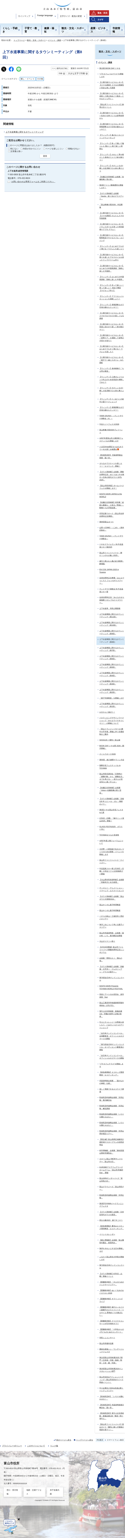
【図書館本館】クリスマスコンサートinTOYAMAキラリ (111, 1322)
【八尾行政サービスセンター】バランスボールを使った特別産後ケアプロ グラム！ (111, 226)
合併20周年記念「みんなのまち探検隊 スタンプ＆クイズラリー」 (111, 600)
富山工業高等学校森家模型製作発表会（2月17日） (111, 1004)
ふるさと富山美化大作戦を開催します (111, 1258)
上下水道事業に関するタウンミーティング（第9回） (111, 632)
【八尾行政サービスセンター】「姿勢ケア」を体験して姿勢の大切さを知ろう (111, 338)
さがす (101, 19)
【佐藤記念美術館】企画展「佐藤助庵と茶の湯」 (111, 178)
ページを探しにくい (55, 149)
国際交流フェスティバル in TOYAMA (109, 766)
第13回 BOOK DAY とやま (109, 68)
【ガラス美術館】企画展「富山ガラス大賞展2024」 (111, 897)
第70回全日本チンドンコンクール (111, 979)
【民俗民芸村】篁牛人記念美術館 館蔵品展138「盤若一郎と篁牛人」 (111, 1416)
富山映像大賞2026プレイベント (111, 431)
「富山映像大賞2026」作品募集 (111, 206)
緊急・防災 (103, 13)
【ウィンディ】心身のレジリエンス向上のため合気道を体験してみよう (111, 379)
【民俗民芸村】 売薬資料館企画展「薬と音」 (111, 456)
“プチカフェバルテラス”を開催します (111, 75)
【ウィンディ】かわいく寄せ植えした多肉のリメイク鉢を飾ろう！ (111, 157)
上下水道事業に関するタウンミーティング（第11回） (111, 615)
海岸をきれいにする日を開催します (111, 1249)
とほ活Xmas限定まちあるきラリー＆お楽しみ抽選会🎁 (111, 448)
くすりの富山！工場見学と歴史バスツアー (111, 917)
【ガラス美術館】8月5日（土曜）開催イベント (110, 1275)
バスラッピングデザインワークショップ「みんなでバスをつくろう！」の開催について (111, 720)
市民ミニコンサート (107, 1338)
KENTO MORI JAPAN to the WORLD (110, 495)
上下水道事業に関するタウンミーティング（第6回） (111, 657)
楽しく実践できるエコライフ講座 (111, 1090)
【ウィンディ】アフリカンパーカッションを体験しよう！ (111, 297)
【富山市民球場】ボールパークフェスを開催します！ (111, 487)
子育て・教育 (30, 30)
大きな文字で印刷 (76, 73)
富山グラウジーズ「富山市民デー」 (111, 1188)
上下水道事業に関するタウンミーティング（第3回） (111, 682)
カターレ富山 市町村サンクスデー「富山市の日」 (111, 1160)
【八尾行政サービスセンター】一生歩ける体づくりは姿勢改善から (111, 115)
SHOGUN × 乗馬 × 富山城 (109, 740)
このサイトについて (36, 1446)
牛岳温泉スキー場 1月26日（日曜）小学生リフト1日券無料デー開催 (111, 871)
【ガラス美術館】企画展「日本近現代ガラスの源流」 (111, 1213)
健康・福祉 (49, 30)
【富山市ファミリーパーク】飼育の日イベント (111, 105)
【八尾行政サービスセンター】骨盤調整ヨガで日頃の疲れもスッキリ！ (111, 126)
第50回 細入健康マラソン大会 (111, 760)
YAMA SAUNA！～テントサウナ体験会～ (111, 537)
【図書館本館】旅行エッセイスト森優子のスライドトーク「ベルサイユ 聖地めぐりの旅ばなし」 (111, 1311)
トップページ (19, 40)
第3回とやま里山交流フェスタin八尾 (111, 811)
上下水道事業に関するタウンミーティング (25, 132)
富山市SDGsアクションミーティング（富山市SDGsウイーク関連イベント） (111, 1379)
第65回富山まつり (106, 522)
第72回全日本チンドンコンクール (111, 1266)
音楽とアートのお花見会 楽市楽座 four (111, 995)
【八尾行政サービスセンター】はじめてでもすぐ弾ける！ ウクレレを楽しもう (111, 349)
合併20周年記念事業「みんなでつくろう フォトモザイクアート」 (111, 580)
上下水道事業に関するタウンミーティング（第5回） (111, 665)
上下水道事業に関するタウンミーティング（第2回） (111, 691)
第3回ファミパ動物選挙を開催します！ (111, 186)
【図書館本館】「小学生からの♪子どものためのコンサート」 (111, 1330)
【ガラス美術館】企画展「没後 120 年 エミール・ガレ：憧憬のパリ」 (111, 801)
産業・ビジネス (98, 30)
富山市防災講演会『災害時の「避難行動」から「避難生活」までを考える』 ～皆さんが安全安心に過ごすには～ (111, 778)
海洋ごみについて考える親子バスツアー (111, 926)
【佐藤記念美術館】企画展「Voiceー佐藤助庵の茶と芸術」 (110, 790)
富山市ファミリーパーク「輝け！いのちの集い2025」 (110, 554)
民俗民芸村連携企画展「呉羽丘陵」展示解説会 (111, 1098)
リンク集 (54, 1446)
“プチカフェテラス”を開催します (111, 1065)
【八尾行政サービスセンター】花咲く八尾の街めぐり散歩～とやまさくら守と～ (111, 96)
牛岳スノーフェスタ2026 (109, 424)
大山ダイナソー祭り (107, 941)
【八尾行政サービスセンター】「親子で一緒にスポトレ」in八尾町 (111, 360)
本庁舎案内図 (54, 1492)
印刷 (60, 73)
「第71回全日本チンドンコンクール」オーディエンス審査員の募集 (111, 1047)
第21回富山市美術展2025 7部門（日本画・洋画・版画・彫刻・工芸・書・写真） (111, 1360)
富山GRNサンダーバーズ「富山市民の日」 (111, 1179)
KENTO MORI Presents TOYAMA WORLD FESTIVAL (111, 987)
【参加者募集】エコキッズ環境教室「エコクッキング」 (111, 1073)
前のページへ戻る (63, 1440)
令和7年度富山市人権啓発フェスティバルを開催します (111, 439)
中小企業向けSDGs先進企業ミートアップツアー (111, 1389)
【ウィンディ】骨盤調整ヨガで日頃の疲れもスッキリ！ (111, 306)
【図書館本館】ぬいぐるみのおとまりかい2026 (111, 1291)
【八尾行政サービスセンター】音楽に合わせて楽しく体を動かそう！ (111, 326)
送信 (45, 156)
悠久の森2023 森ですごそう (111, 1220)
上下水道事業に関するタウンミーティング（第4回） (111, 674)
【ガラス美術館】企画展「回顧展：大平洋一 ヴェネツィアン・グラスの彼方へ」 (111, 969)
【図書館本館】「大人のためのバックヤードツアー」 (111, 1283)
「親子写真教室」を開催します (111, 698)
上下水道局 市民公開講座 (109, 608)
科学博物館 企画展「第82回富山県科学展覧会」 (111, 1151)
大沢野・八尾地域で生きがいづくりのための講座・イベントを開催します (111, 851)
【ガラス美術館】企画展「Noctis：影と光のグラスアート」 (111, 196)
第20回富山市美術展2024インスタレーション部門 (111, 1370)
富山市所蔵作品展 (106, 1343)
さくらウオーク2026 (107, 754)
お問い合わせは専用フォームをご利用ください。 (33, 182)
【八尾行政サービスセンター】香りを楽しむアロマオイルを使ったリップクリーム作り (111, 257)
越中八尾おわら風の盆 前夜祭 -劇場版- (111, 562)
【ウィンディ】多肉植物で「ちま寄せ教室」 (111, 369)
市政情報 (116, 30)
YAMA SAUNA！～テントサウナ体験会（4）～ (111, 417)
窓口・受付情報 (12, 1492)
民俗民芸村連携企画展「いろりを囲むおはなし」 (111, 1115)
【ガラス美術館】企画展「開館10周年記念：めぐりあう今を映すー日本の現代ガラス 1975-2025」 (111, 476)
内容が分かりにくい (32, 149)
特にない (14, 149)
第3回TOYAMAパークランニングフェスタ (111, 1205)
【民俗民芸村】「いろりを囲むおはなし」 (111, 1397)
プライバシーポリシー (12, 1446)
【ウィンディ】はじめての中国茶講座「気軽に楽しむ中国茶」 (111, 278)
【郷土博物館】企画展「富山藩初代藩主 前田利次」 (111, 1241)
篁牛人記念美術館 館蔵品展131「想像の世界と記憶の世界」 (110, 1014)
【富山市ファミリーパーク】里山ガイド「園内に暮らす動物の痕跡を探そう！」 (111, 1427)
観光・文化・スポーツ (73, 30)
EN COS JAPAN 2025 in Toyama (109, 570)
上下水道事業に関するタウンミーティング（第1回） (111, 705)
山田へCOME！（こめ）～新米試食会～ (111, 529)
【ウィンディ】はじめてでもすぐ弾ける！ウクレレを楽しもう (111, 247)
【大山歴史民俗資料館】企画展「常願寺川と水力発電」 (111, 881)
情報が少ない (74, 149)
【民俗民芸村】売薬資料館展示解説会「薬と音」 (111, 1406)
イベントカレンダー (107, 1234)
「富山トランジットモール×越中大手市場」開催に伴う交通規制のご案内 (111, 731)
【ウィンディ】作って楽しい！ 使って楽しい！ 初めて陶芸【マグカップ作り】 (111, 288)
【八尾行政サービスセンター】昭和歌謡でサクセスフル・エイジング (111, 238)
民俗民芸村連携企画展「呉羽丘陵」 (111, 1196)
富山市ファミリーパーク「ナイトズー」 (111, 861)
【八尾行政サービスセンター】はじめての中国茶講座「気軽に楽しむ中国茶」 (111, 268)
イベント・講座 (54, 40)
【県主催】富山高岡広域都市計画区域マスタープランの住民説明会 (111, 1142)
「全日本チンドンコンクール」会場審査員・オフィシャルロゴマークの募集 (111, 1036)
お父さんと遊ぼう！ (107, 712)
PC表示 (100, 1440)
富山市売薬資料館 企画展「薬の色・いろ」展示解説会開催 (111, 934)
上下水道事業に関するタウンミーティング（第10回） (111, 624)
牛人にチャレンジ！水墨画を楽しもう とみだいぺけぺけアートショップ (111, 1025)
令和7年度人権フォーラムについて (111, 842)
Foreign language (45, 15)
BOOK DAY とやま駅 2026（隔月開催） (111, 747)
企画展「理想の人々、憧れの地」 (110, 959)
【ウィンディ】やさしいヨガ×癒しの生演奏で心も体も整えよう (111, 168)
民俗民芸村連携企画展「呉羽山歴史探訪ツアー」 (111, 1132)
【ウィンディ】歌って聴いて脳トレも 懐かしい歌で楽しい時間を (111, 146)
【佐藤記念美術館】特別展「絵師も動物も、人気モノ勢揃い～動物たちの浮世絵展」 (111, 505)
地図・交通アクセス (33, 1492)
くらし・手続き (10, 30)
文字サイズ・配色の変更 (71, 16)
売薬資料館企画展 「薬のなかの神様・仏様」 (111, 1082)
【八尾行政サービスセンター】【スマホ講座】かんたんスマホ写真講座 (111, 215)
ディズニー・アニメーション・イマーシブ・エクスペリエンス (111, 889)
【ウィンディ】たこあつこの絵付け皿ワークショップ (111, 400)
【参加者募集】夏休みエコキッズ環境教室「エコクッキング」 (111, 1227)
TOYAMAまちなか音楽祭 (109, 835)
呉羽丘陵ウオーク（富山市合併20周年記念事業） (111, 514)
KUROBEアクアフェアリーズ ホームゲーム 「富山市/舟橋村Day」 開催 (111, 1170)
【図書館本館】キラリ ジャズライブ (111, 1300)
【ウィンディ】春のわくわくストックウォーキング (111, 136)
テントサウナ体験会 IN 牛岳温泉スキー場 (111, 590)
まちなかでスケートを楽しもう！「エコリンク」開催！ (110, 464)
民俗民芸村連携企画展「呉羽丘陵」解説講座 (111, 1107)
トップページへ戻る (84, 1440)
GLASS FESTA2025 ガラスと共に (110, 828)
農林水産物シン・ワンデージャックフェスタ (111, 1350)
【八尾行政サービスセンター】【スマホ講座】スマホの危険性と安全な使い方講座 (111, 85)
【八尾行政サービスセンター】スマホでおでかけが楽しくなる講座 (111, 315)
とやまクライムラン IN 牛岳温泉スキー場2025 (111, 545)
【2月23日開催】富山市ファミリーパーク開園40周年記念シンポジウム (111, 949)
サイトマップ (24, 16)
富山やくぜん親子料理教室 (109, 905)
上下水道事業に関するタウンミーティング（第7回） (111, 649)
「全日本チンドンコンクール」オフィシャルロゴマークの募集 (111, 1056)
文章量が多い (16, 151)
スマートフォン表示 (115, 1440)
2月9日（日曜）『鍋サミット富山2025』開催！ (111, 819)
